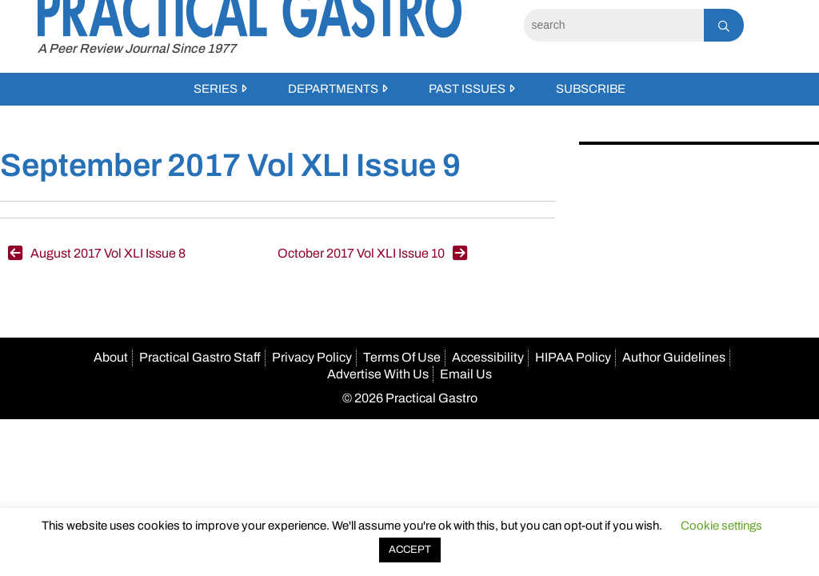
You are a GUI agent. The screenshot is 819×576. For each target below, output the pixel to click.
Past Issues (467, 88)
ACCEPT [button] (410, 549)
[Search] (614, 25)
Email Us (466, 374)
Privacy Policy (312, 357)
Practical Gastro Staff (200, 357)
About (111, 357)
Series (216, 88)
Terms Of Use (402, 357)
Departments (333, 88)
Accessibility (488, 357)
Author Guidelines (673, 357)
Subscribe (590, 88)
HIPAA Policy (573, 357)
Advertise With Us (378, 374)
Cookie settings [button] (721, 525)
